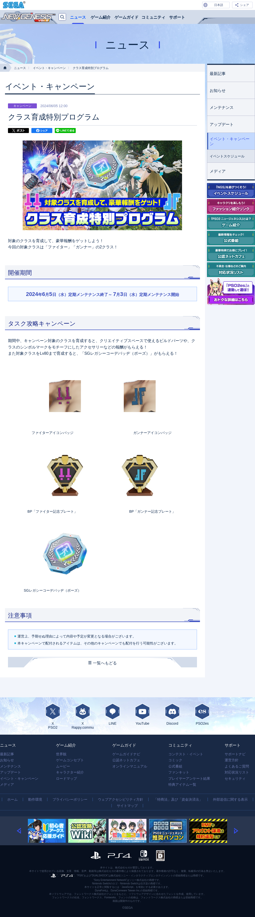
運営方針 (232, 760)
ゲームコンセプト (70, 760)
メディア (218, 171)
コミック (175, 760)
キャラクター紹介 (70, 772)
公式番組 (175, 766)
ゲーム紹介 (101, 17)
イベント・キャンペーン (49, 68)
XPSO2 (53, 716)
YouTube (142, 714)
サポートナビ (235, 754)
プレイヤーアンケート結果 (189, 778)
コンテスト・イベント (185, 754)
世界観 (61, 754)
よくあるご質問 (237, 766)
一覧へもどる (105, 663)
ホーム (12, 799)
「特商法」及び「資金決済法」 (178, 799)
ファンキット (178, 772)
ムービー (63, 766)
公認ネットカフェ (126, 760)
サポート (177, 17)
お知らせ (218, 90)
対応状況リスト (237, 772)
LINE (112, 714)
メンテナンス (222, 107)
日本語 (218, 5)
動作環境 (35, 799)
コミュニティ (153, 17)
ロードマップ (66, 778)
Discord (172, 714)
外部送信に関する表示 (230, 799)
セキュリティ (235, 778)
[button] (22, 831)
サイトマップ (127, 806)
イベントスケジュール (227, 156)
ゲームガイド (126, 17)
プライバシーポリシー (70, 799)
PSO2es (202, 714)
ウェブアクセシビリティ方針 (120, 799)
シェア (244, 5)
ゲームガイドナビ (126, 754)
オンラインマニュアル (129, 766)
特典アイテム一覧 (182, 784)
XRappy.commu (83, 716)
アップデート (222, 124)
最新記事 (218, 73)
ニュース (78, 17)
